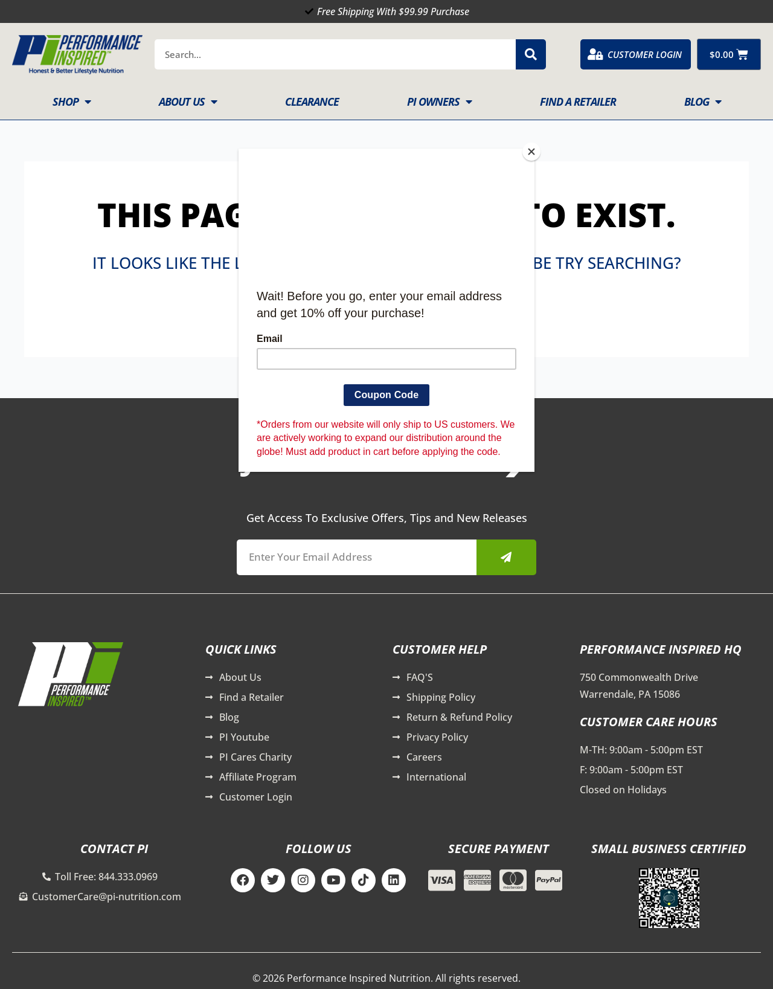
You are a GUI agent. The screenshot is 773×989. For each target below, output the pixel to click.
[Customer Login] (595, 54)
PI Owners (439, 101)
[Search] (531, 54)
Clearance (312, 101)
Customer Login (645, 54)
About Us (188, 101)
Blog (702, 101)
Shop (72, 101)
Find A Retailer (578, 101)
